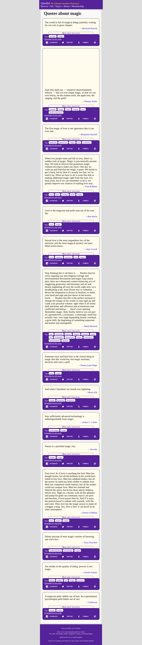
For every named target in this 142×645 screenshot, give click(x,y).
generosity (70, 337)
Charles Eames (90, 572)
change (65, 195)
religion (76, 334)
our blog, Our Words (61, 641)
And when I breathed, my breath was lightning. (68, 389)
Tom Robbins (91, 186)
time (57, 195)
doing (52, 581)
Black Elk (92, 392)
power (58, 521)
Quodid (45, 3)
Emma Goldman (90, 512)
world (93, 334)
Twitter (78, 628)
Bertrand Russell (89, 28)
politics (66, 634)
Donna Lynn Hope (89, 365)
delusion (53, 143)
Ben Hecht (92, 216)
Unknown (92, 602)
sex (75, 257)
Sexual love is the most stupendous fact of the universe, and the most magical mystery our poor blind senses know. (69, 243)
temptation (59, 337)
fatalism (65, 341)
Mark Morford (90, 326)
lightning (60, 401)
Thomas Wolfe (90, 101)
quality (59, 581)
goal (83, 110)
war (51, 334)
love (51, 195)
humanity (59, 334)
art (51, 337)
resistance (88, 337)
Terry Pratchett (90, 542)
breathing (70, 401)
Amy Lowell (91, 249)
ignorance (63, 143)
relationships (88, 634)
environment (55, 341)
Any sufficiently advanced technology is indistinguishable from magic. (64, 417)
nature (52, 458)
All (51, 6)
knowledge (68, 551)
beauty (68, 334)
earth (68, 110)
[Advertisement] (71, 68)
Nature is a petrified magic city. (60, 446)
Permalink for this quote (53, 39)
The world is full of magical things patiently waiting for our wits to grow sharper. (70, 23)
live (78, 143)
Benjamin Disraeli (89, 134)
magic (60, 37)
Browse (44, 6)
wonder (53, 37)
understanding (55, 551)
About (67, 6)
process (80, 581)
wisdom (79, 637)
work (73, 195)
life (54, 634)
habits (59, 610)
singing (76, 110)
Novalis (93, 449)
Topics (58, 6)
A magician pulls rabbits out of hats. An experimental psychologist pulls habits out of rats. (71, 597)
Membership (78, 6)
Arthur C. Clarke (89, 422)
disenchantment (56, 113)
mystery (59, 257)
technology (54, 430)
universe (68, 257)
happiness (72, 634)
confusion (86, 143)
